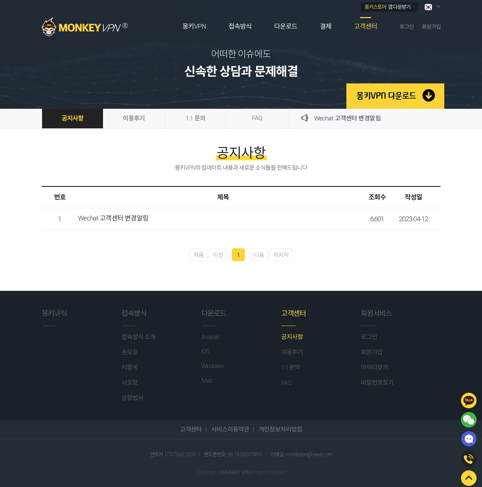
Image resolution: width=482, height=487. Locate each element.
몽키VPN (194, 26)
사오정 (129, 382)
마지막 (281, 255)
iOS (205, 351)
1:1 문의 (195, 118)
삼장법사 (132, 397)
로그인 (407, 27)
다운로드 (285, 26)
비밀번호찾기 (377, 382)
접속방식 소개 (138, 337)
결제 (325, 26)
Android (210, 337)
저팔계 (129, 367)
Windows (212, 366)
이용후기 (134, 118)
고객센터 (365, 26)
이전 (218, 255)
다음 (259, 255)
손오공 (129, 352)
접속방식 (240, 26)
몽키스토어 (389, 7)
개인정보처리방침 (280, 429)
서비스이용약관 (229, 429)
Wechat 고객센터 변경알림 (347, 118)
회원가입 (431, 27)
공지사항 (72, 118)
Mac (207, 380)
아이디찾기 (374, 367)
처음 (198, 255)
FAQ (257, 117)
